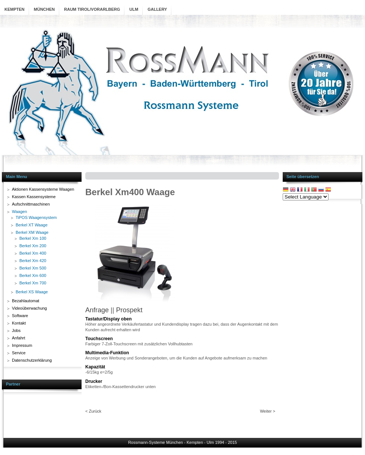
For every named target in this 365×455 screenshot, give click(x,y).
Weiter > (267, 411)
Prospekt (129, 310)
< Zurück (93, 411)
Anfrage (97, 310)
